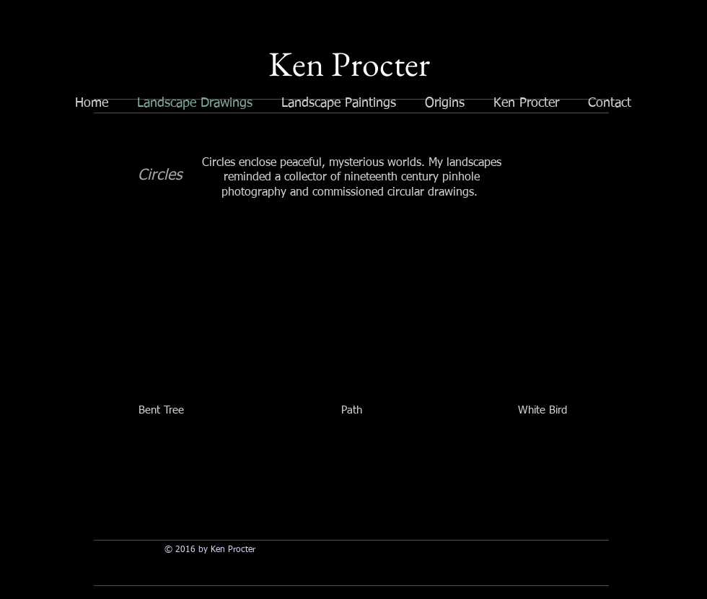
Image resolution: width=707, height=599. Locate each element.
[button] (161, 334)
